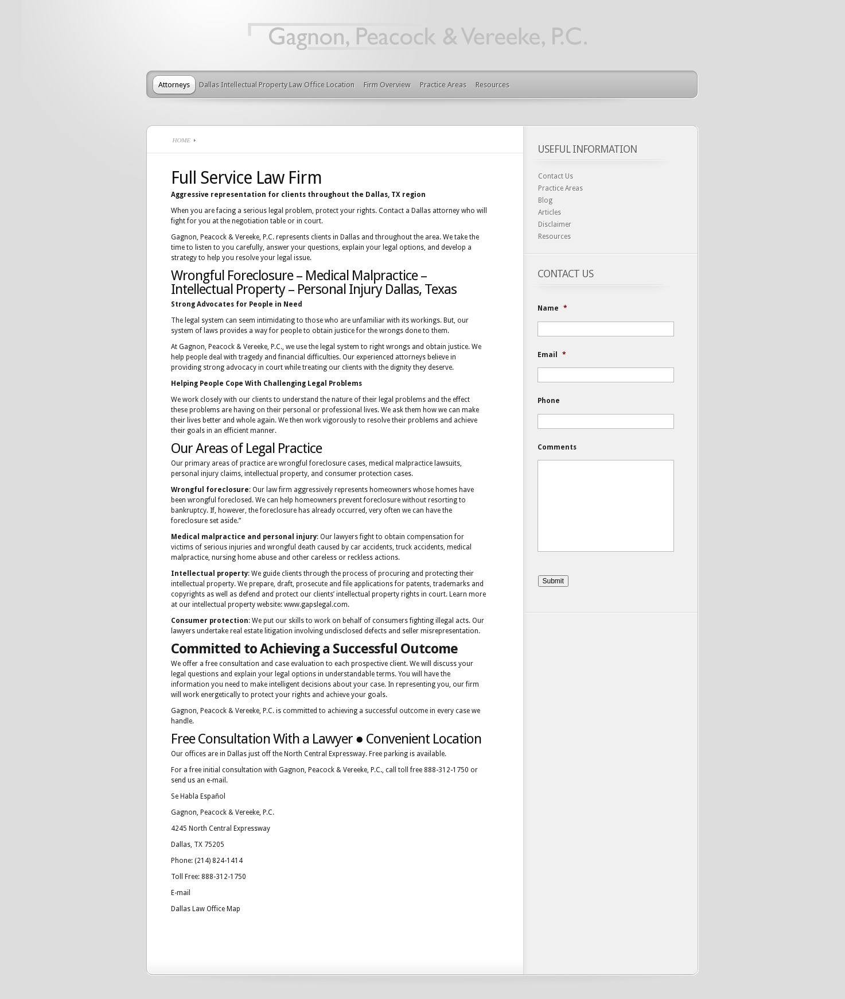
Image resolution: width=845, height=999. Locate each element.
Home (182, 140)
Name (552, 308)
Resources (492, 84)
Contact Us (555, 176)
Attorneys (174, 84)
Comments (557, 447)
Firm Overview (387, 84)
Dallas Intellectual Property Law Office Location (277, 84)
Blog (545, 200)
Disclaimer (554, 224)
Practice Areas (443, 84)
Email (552, 355)
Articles (549, 212)
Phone (549, 401)
